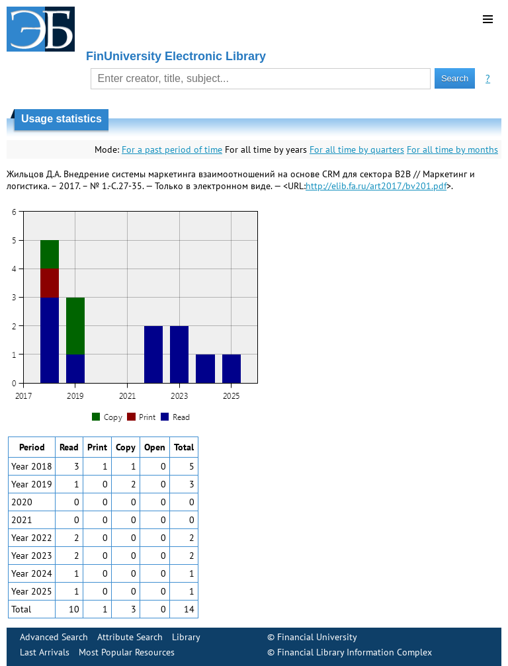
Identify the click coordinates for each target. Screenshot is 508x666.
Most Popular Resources (127, 652)
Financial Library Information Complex (354, 652)
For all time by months (452, 149)
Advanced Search (54, 637)
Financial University (317, 637)
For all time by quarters (357, 149)
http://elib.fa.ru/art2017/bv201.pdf (376, 186)
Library (186, 637)
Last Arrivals (44, 652)
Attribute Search (130, 637)
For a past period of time (172, 149)
